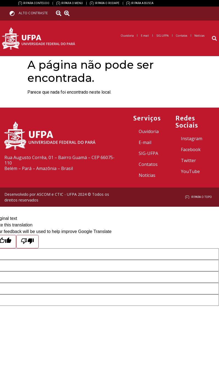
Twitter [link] (188, 160)
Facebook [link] (191, 149)
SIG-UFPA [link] (148, 153)
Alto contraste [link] (33, 13)
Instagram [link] (191, 139)
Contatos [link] (148, 164)
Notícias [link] (147, 175)
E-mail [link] (145, 142)
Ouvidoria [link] (149, 131)
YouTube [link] (190, 171)
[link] (33, 3)
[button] (214, 38)
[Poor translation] (27, 241)
